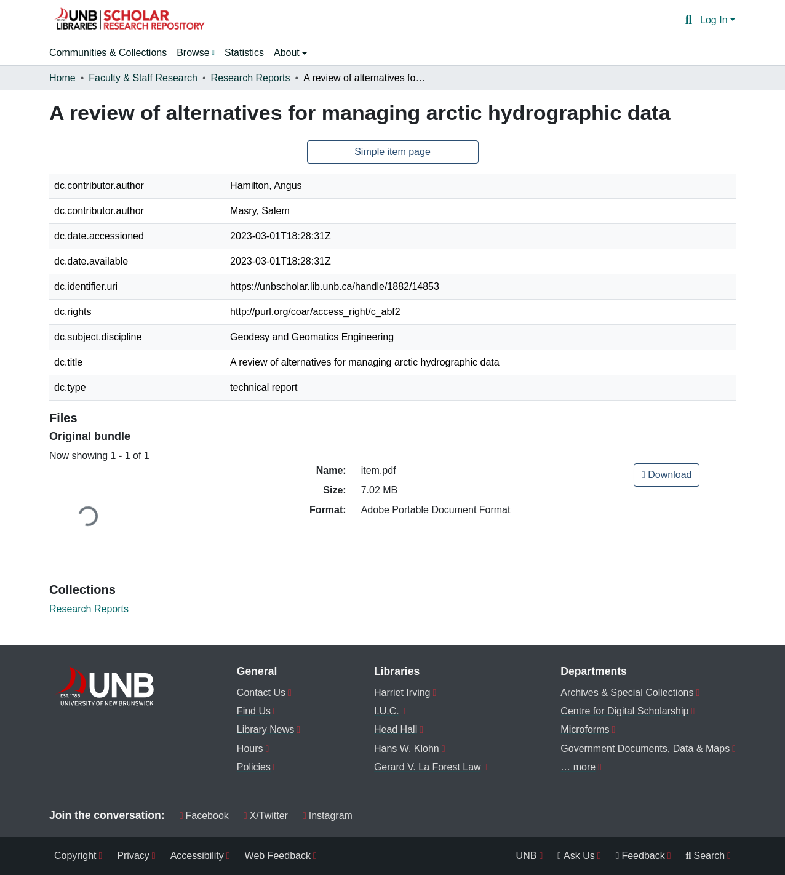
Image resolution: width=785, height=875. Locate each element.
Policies (254, 767)
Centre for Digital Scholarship (624, 711)
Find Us (254, 711)
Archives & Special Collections (626, 692)
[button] (129, 20)
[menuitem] (196, 53)
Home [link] (62, 78)
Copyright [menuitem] (75, 855)
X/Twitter (266, 815)
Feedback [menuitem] (640, 855)
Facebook (204, 815)
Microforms (584, 729)
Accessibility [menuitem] (197, 855)
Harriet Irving (402, 692)
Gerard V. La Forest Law (427, 767)
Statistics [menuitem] (244, 52)
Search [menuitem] (705, 855)
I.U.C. (386, 711)
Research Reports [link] (250, 78)
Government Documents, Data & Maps (645, 748)
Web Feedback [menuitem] (278, 855)
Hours (250, 748)
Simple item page (392, 151)
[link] (666, 475)
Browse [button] (193, 52)
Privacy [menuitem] (133, 855)
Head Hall (395, 729)
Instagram (328, 815)
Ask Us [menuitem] (576, 855)
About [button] (288, 52)
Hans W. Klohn (406, 748)
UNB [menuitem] (526, 855)
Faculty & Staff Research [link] (143, 78)
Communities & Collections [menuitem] (108, 52)
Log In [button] (715, 20)
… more (578, 767)
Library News (265, 729)
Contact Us (261, 692)
